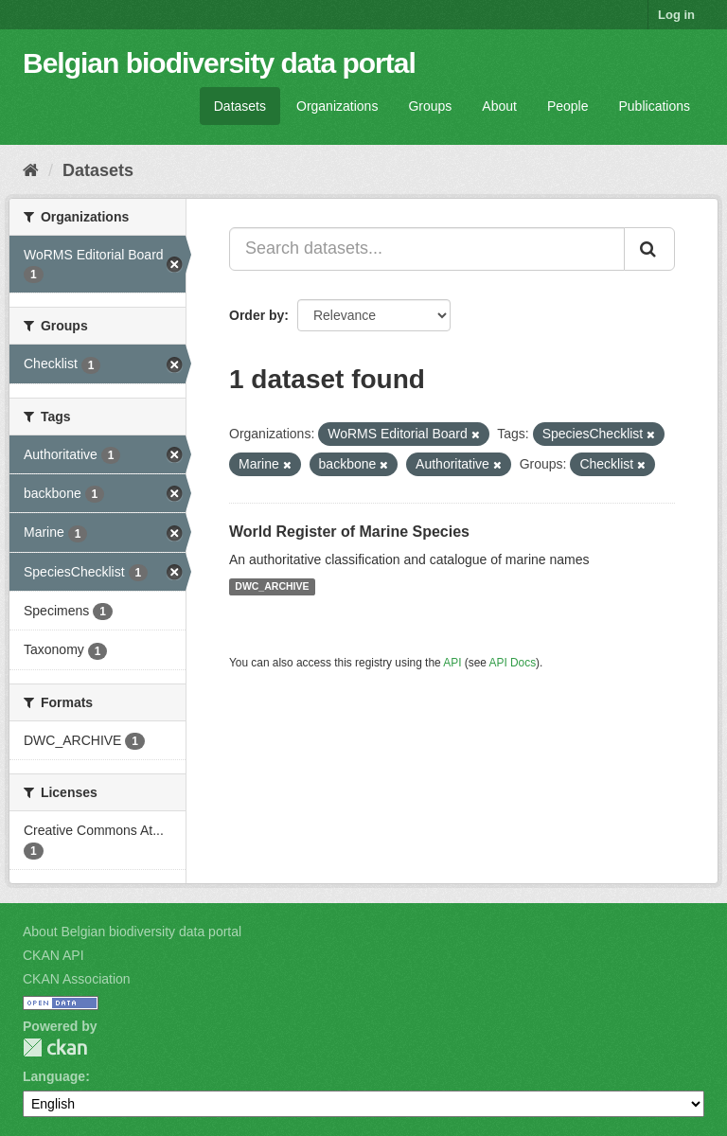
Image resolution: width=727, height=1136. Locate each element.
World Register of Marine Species (349, 532)
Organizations (337, 106)
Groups (430, 106)
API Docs (513, 662)
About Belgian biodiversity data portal (132, 931)
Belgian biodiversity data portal (219, 63)
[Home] (31, 170)
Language (54, 1076)
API (452, 662)
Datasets (240, 106)
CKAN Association (77, 978)
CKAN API (53, 955)
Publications (655, 106)
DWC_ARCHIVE (272, 587)
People (568, 106)
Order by (256, 315)
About (499, 106)
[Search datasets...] (427, 249)
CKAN (55, 1047)
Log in (676, 15)
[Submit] (649, 249)
